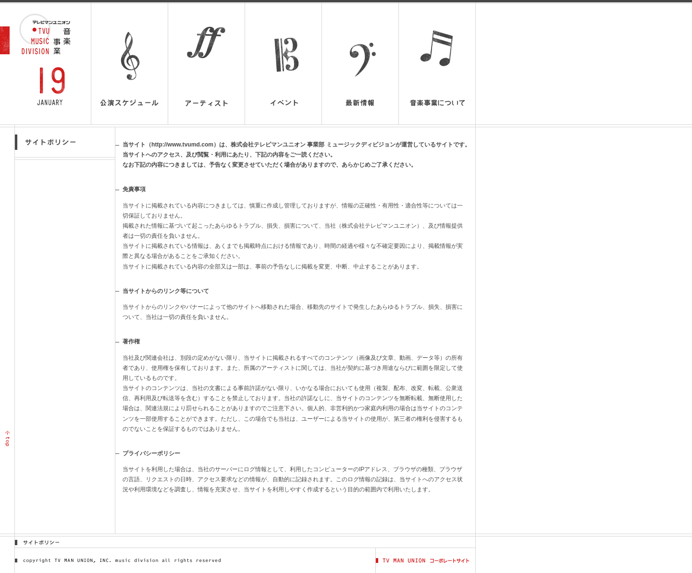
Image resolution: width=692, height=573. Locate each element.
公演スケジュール (129, 64)
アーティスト (206, 64)
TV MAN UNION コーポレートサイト (425, 560)
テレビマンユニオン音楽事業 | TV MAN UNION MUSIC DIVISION (49, 34)
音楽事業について (437, 69)
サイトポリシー (42, 542)
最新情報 (360, 64)
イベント (283, 64)
